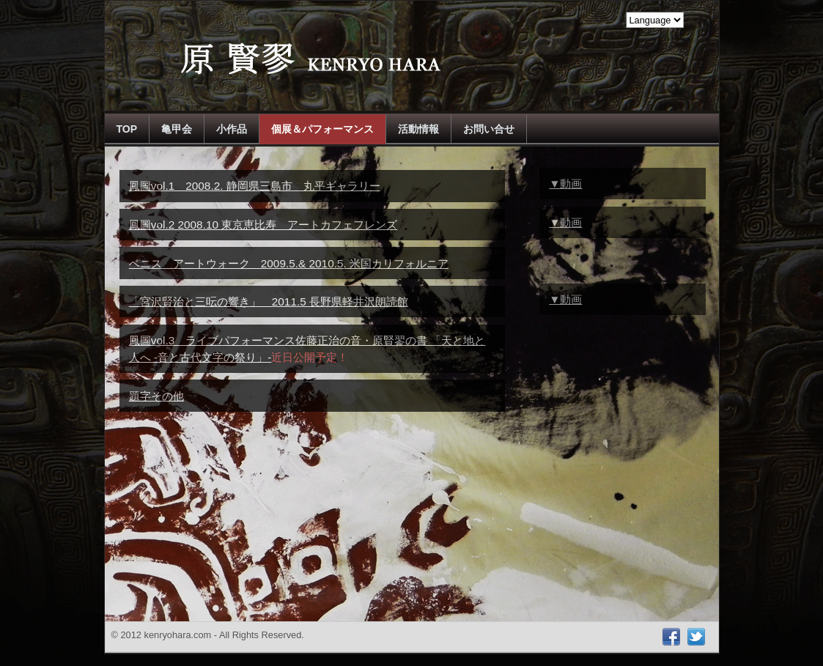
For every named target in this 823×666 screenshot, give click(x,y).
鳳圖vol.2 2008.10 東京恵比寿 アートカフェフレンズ (263, 224)
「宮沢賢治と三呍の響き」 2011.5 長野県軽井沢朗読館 (268, 301)
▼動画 (565, 183)
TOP (127, 129)
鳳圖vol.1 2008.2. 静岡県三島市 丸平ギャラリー (254, 186)
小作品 (231, 129)
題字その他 (156, 396)
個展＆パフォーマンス (322, 129)
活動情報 (418, 129)
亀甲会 (176, 129)
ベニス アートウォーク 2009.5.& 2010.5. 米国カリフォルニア (289, 263)
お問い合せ (488, 129)
